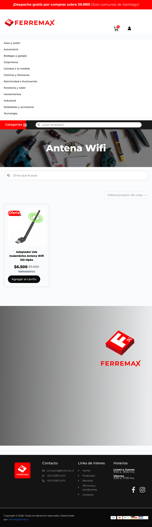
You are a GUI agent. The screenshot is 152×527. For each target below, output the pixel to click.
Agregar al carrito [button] (24, 279)
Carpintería (11, 62)
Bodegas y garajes (15, 55)
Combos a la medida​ (17, 68)
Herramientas (12, 94)
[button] (25, 125)
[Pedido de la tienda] (126, 195)
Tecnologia (10, 113)
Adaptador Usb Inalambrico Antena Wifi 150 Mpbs (26, 256)
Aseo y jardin (12, 42)
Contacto (50, 463)
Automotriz (11, 49)
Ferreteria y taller (15, 87)
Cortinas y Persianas (16, 74)
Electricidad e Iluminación (20, 81)
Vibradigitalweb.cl (18, 519)
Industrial (10, 100)
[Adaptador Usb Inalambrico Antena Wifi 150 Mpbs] (26, 226)
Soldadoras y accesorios (19, 106)
